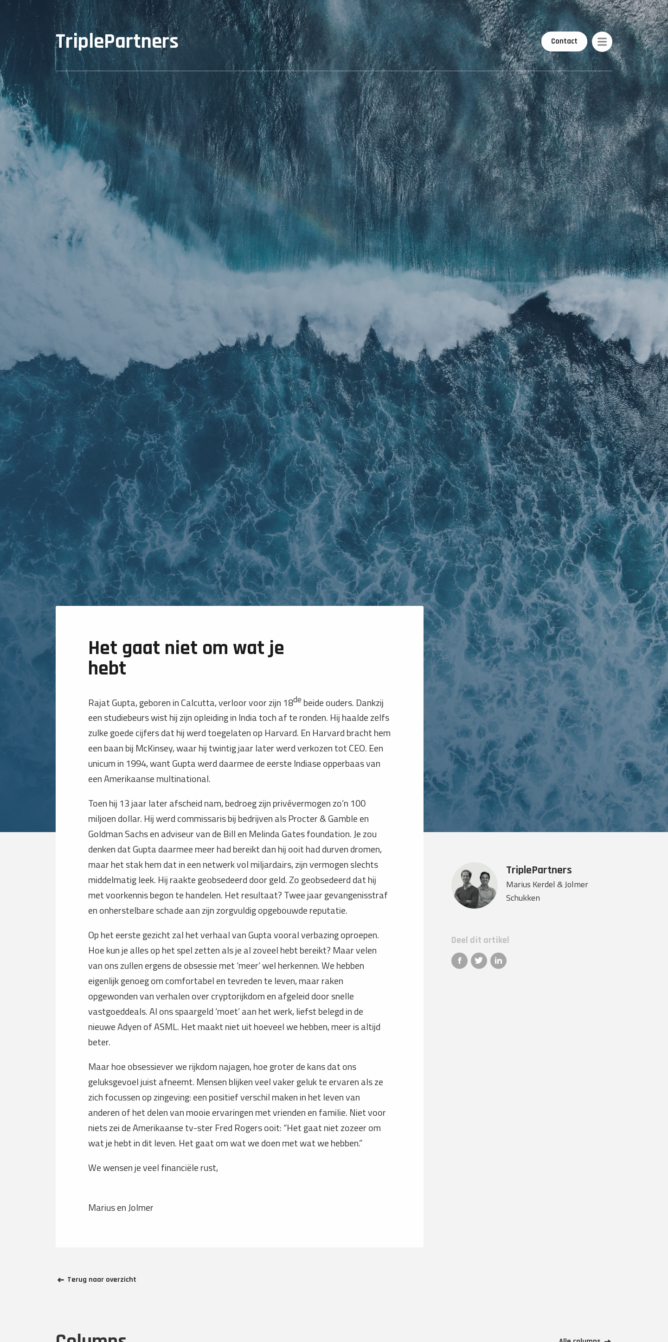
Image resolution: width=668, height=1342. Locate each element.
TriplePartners (117, 41)
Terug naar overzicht (101, 1280)
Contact (564, 41)
